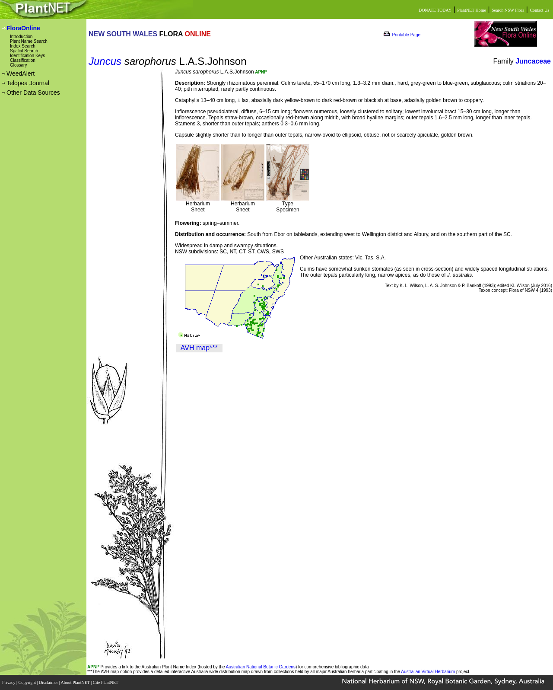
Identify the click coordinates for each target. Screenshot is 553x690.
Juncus (105, 61)
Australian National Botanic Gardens (261, 666)
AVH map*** (199, 347)
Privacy (9, 682)
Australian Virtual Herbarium (428, 671)
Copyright (28, 682)
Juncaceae (533, 61)
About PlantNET (75, 682)
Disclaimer (49, 682)
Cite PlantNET (106, 682)
